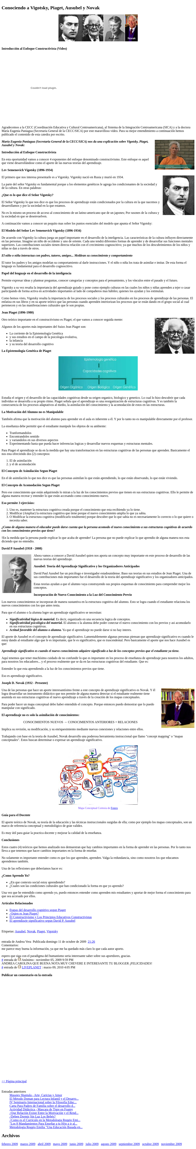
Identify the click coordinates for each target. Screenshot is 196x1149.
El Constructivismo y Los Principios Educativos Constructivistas (51, 917)
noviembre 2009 (171, 1144)
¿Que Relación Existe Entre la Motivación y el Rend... (44, 1113)
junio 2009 (76, 1144)
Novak (31, 931)
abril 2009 (44, 1144)
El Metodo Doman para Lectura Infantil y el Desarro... (44, 1098)
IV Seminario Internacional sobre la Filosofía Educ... (43, 1102)
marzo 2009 (27, 1144)
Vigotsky (52, 931)
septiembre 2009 (129, 1144)
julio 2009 (92, 1144)
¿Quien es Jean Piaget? (24, 913)
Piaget (41, 931)
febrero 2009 (10, 1144)
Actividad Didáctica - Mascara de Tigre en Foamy (41, 1109)
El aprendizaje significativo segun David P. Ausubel (42, 920)
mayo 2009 (60, 1144)
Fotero (114, 808)
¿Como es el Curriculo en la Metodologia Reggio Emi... (45, 1120)
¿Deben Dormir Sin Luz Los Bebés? (32, 1116)
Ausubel (20, 931)
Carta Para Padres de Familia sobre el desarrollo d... (42, 1105)
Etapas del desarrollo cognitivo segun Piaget (38, 910)
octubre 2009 (150, 1144)
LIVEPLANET (31, 967)
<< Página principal (14, 1081)
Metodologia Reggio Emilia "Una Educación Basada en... (46, 1127)
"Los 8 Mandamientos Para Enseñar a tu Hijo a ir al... (43, 1123)
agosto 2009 (108, 1144)
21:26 (91, 941)
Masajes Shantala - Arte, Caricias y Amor (36, 1095)
